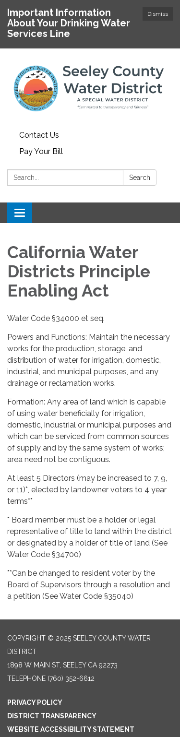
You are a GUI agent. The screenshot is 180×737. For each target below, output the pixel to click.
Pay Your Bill (41, 151)
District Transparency (51, 716)
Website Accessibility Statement (70, 729)
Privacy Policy (34, 702)
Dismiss (157, 14)
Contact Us (39, 135)
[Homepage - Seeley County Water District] (90, 88)
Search (139, 177)
